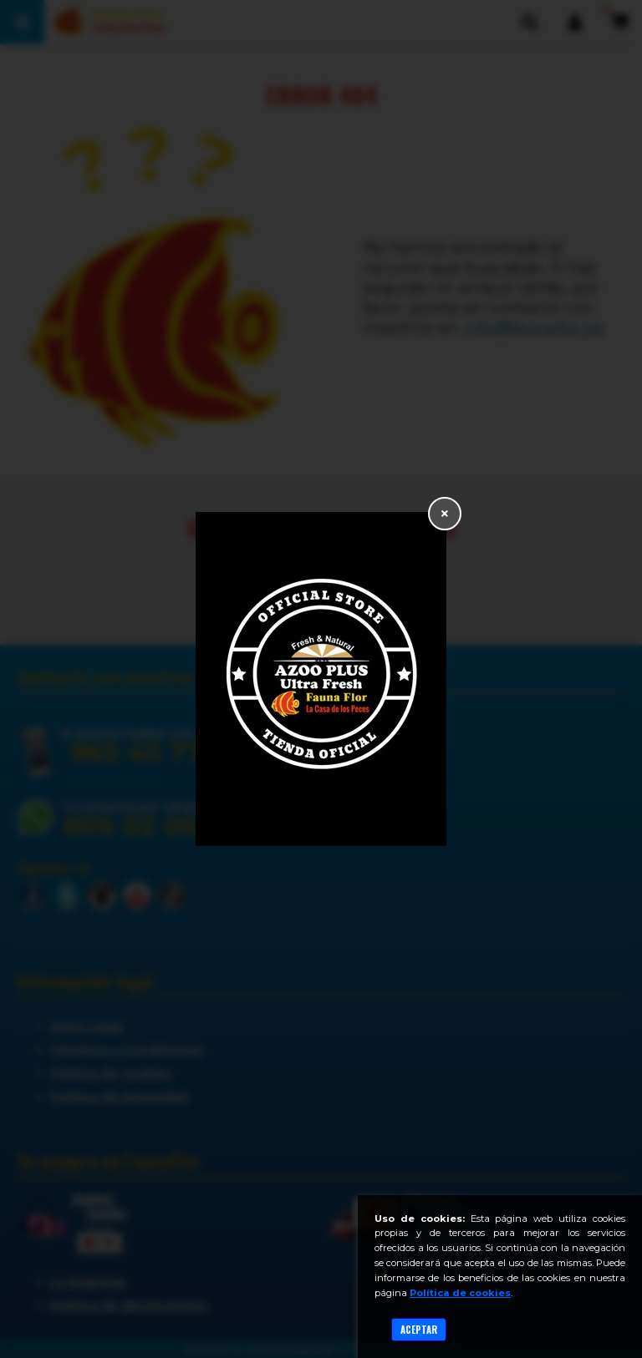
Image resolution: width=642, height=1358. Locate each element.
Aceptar (418, 1329)
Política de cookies (460, 1293)
